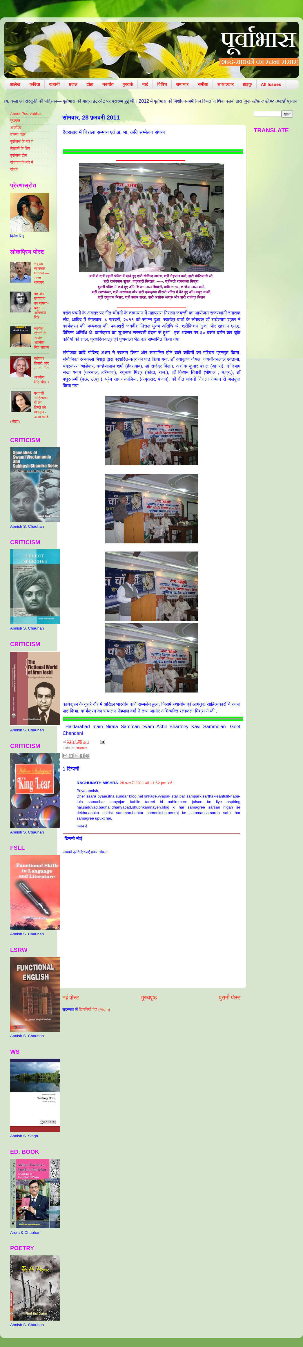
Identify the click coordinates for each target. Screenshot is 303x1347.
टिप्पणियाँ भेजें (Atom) (94, 1009)
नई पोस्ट (70, 998)
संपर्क (14, 169)
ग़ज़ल (73, 84)
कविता (34, 84)
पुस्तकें (128, 84)
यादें (145, 84)
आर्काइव (15, 127)
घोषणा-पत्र (18, 134)
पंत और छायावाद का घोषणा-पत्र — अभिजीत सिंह (41, 305)
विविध (162, 84)
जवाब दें (82, 826)
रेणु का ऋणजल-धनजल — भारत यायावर (41, 273)
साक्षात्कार (225, 84)
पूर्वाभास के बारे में (21, 141)
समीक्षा (203, 84)
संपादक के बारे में (21, 162)
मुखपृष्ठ (15, 120)
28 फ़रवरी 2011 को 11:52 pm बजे (146, 783)
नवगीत (108, 84)
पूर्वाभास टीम (18, 155)
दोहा (89, 84)
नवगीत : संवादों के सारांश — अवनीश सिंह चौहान (41, 338)
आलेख (15, 84)
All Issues (271, 84)
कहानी (54, 84)
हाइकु (247, 84)
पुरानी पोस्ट (230, 998)
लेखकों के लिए (20, 148)
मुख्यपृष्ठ (149, 998)
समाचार (182, 84)
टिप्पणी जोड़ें (73, 838)
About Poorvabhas (26, 113)
